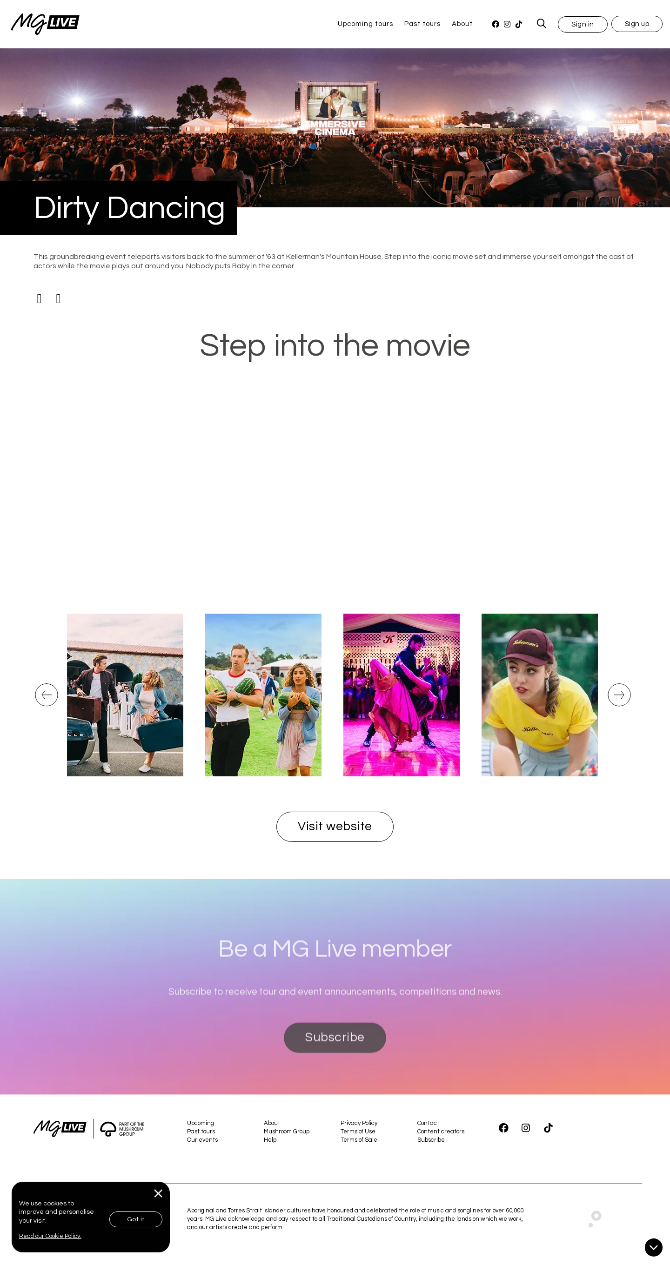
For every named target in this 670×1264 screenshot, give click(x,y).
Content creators (440, 1131)
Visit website (335, 826)
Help (270, 1140)
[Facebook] (495, 24)
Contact (428, 1123)
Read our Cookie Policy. (50, 1236)
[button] (583, 24)
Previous (45, 706)
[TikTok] (518, 24)
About (462, 23)
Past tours (422, 23)
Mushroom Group (286, 1131)
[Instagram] (507, 24)
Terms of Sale (359, 1140)
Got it (136, 1219)
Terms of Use (358, 1131)
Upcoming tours (365, 23)
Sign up (637, 23)
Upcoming (200, 1123)
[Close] (158, 1193)
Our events (202, 1140)
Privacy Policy (359, 1123)
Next (615, 706)
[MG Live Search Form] (541, 24)
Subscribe (335, 1075)
